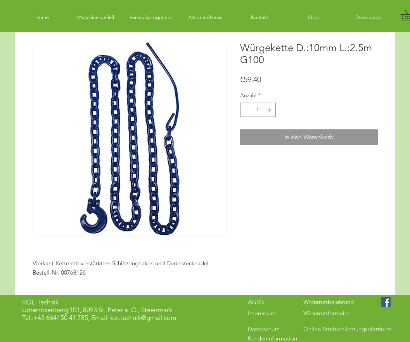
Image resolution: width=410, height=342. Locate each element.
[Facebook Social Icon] (386, 302)
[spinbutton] (258, 110)
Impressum (262, 313)
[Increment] (270, 110)
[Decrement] (246, 110)
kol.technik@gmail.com (143, 317)
